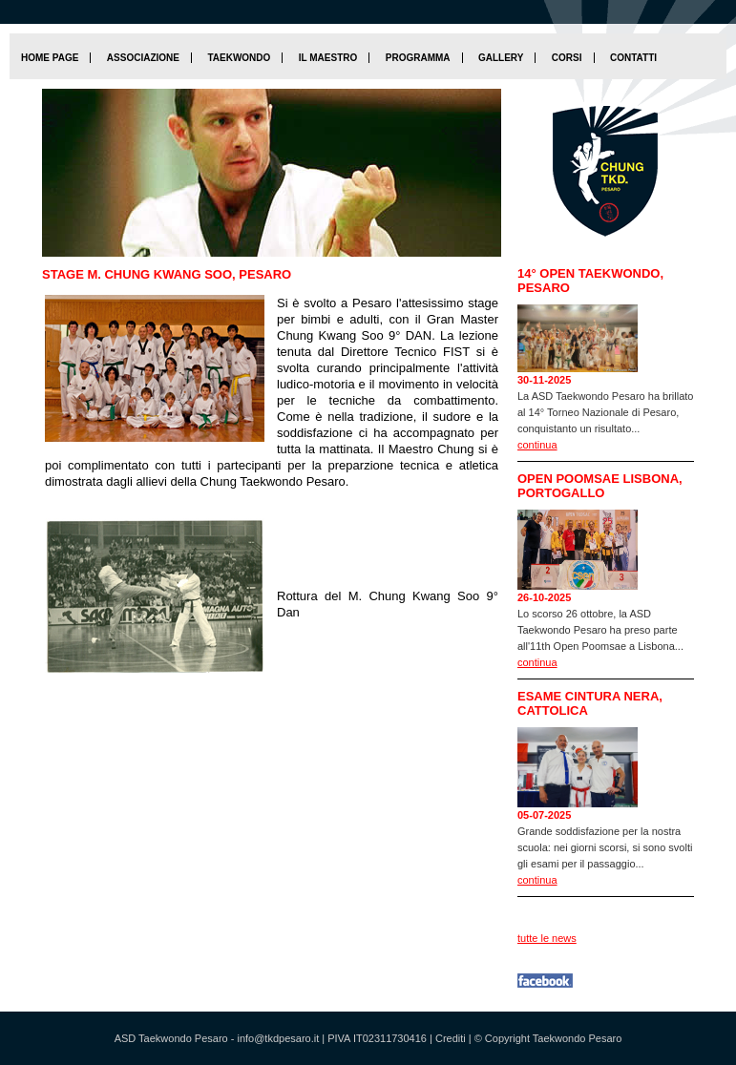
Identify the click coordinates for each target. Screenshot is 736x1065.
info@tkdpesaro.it (278, 1038)
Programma (418, 57)
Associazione (143, 57)
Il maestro (328, 57)
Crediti (450, 1038)
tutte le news (547, 938)
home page (49, 57)
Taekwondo (238, 57)
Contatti (633, 57)
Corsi (567, 57)
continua (537, 444)
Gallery (500, 57)
